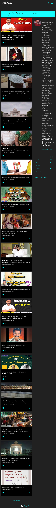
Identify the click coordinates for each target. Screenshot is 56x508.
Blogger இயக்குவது (28, 506)
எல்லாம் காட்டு (5, 14)
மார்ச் (37, 162)
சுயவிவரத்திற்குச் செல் (48, 149)
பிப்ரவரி (38, 165)
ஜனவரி (38, 168)
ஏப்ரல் (37, 160)
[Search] (49, 3)
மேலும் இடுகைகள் (16, 500)
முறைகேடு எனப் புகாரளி (41, 177)
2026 (36, 157)
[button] (29, 42)
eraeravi (7, 2)
